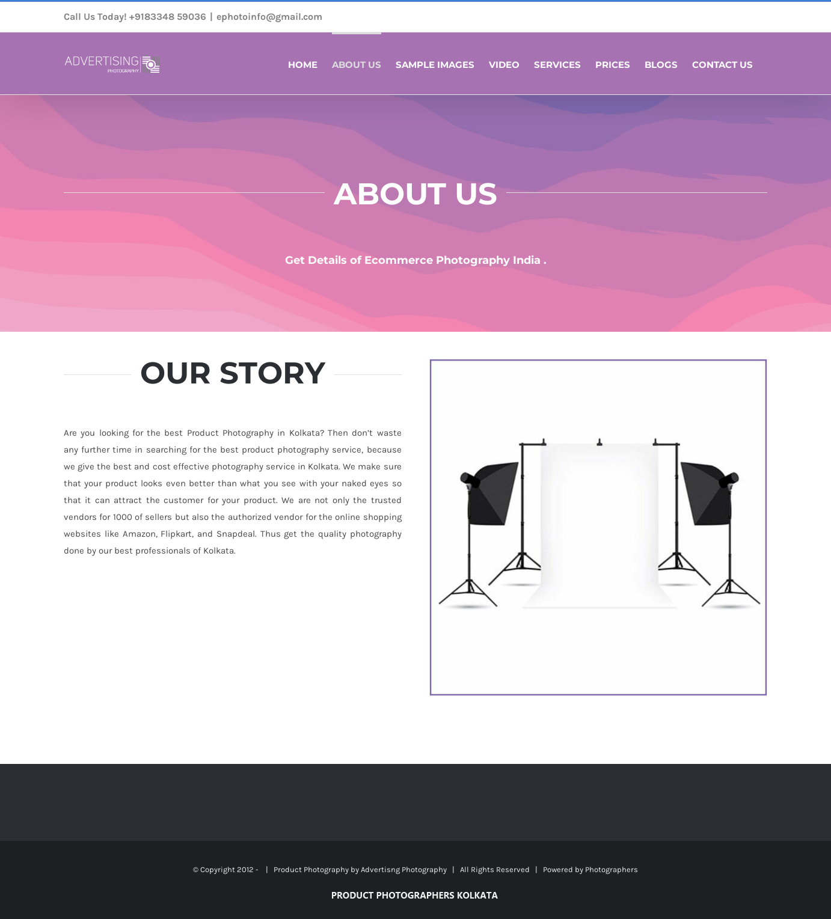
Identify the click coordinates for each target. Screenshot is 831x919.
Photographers (611, 869)
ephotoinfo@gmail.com (269, 16)
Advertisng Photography (404, 869)
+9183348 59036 (167, 16)
